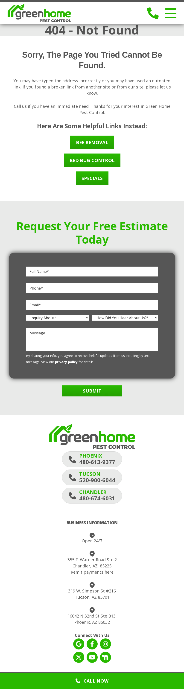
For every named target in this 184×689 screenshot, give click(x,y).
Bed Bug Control (92, 162)
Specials (92, 180)
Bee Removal (92, 144)
